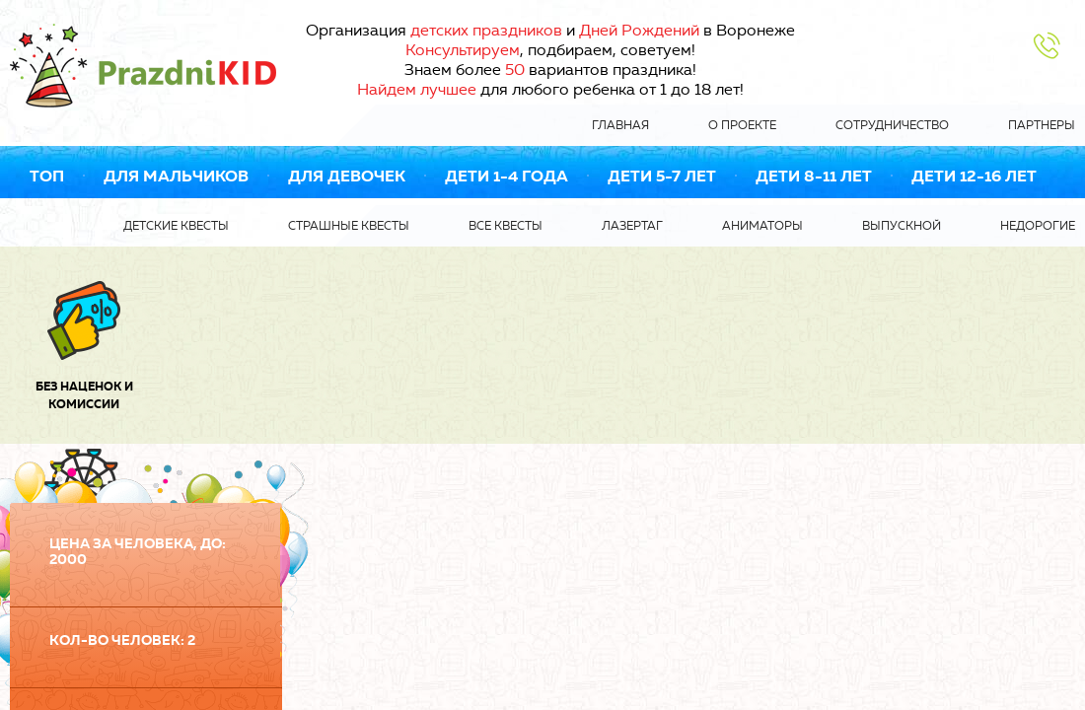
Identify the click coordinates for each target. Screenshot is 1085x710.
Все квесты (505, 225)
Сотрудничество (892, 124)
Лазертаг (632, 225)
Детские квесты (176, 225)
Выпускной (901, 225)
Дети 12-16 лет (974, 176)
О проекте (742, 124)
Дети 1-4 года (506, 176)
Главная (620, 124)
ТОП (47, 176)
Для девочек (346, 176)
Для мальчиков (176, 176)
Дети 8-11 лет (814, 176)
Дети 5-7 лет (662, 176)
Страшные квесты (348, 225)
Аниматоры (762, 225)
